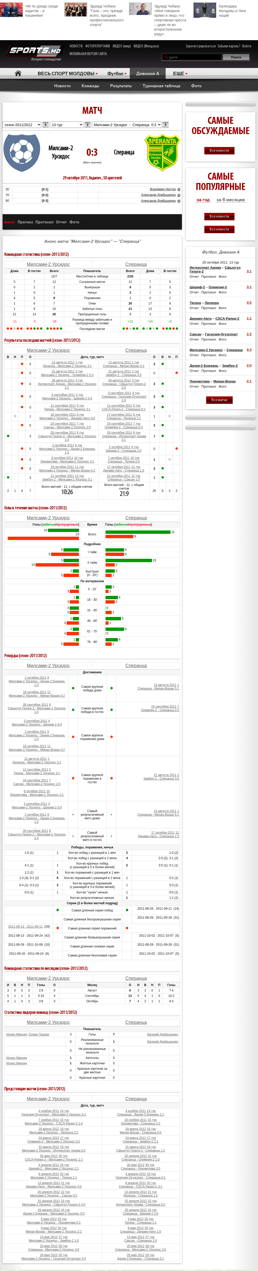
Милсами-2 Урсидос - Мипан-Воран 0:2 (67, 470)
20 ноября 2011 (136, 1120)
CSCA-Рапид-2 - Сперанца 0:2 (124, 409)
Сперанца (124, 152)
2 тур (79, 371)
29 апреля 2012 (49, 1210)
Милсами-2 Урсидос (48, 264)
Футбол (115, 73)
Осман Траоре (38, 1034)
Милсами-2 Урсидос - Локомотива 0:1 (54, 1222)
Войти (246, 46)
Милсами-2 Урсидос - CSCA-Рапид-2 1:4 (54, 1123)
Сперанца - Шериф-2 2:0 (140, 1213)
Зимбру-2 (230, 366)
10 (48, 791)
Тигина (195, 303)
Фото (196, 85)
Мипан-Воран (224, 381)
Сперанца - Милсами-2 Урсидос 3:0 (53, 1249)
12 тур (79, 476)
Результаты (121, 85)
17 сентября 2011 (119, 414)
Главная (18, 73)
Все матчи (219, 400)
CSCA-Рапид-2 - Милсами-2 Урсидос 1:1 (54, 1159)
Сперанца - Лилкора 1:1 (124, 418)
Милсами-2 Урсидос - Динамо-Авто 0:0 (67, 418)
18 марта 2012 (135, 1129)
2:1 (249, 381)
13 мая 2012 (49, 1237)
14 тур (64, 1111)
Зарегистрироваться (201, 46)
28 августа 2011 (63, 380)
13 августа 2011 (63, 362)
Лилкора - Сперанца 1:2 (140, 1195)
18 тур (64, 1147)
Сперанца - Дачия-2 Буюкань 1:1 (140, 1114)
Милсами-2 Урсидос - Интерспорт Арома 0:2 (54, 1150)
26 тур (62, 1228)
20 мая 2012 (49, 1246)
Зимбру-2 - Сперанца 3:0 (123, 375)
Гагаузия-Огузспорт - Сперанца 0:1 (141, 1177)
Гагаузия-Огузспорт (221, 334)
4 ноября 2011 (48, 1111)
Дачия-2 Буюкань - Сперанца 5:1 (140, 1258)
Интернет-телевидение (35, 53)
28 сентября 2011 (63, 432)
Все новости (219, 151)
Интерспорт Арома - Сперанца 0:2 (140, 1204)
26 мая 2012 (49, 1255)
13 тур (234, 262)
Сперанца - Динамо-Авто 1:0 (140, 1231)
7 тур (80, 423)
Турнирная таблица (161, 85)
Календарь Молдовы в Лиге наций (220, 10)
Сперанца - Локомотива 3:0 (140, 1168)
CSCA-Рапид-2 (227, 318)
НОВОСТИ (76, 46)
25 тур (62, 1219)
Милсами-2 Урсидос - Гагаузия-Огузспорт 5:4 (53, 1258)
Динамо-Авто (201, 318)
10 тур (78, 458)
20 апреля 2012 (136, 1156)
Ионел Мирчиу (16, 1034)
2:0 (249, 365)
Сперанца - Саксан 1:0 (123, 479)
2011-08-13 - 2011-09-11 (25, 926)
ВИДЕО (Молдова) (146, 46)
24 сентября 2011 (63, 423)
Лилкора (212, 303)
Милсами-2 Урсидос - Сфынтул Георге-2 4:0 (53, 1204)
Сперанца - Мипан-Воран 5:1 (123, 366)
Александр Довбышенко (158, 195)
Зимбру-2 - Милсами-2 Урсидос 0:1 (67, 479)
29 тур (63, 1255)
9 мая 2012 (49, 1228)
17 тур (64, 1138)
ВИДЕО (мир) (122, 46)
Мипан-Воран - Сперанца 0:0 (140, 1132)
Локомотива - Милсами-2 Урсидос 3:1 (67, 461)
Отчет (61, 221)
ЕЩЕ (178, 73)
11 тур (79, 467)
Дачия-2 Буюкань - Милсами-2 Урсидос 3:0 (53, 1213)
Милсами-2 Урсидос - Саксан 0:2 (53, 1195)
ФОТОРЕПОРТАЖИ (97, 46)
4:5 (249, 302)
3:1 (249, 271)
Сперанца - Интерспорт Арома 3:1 (124, 438)
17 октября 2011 (119, 467)
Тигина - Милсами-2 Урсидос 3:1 (67, 409)
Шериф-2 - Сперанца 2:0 (124, 450)
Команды (90, 85)
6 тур (80, 414)
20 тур (64, 1174)
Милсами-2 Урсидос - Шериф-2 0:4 (67, 398)
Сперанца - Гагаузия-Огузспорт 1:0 (124, 398)
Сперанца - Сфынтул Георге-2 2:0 (124, 385)
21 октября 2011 (62, 476)
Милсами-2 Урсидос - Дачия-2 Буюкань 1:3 (67, 450)
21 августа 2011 (63, 371)
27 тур (63, 1237)
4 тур (79, 395)
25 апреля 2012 (49, 1201)
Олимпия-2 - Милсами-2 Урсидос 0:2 (53, 1141)
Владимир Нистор (163, 189)
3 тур (79, 380)
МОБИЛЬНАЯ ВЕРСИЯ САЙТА (88, 54)
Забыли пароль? (228, 46)
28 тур (63, 1246)
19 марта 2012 (48, 1129)
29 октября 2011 (215, 262)
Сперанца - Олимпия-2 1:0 (141, 1159)
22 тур (152, 1156)
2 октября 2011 (63, 445)
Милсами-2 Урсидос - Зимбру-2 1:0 (54, 1240)
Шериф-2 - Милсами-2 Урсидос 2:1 (54, 1168)
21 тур (65, 1183)
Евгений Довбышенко (162, 1034)
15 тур (64, 1120)
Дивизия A (147, 73)
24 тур (65, 1210)
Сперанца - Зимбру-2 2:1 (140, 1141)
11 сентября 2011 (63, 405)
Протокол (44, 221)
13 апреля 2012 (49, 1183)
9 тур (78, 445)
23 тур (65, 1201)
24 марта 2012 (48, 1138)
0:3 (249, 350)
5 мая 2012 (49, 1219)
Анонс (9, 221)
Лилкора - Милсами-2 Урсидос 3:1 (67, 366)
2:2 (249, 334)
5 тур (80, 405)
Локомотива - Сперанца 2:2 (140, 1123)
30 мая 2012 (49, 1156)
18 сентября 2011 (63, 414)
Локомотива (200, 381)
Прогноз (25, 221)
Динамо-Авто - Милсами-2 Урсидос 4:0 (54, 1186)
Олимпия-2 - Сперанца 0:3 (124, 427)
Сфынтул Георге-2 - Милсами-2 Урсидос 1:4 (67, 438)
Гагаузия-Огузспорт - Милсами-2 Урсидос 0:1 (53, 1114)
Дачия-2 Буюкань (204, 366)
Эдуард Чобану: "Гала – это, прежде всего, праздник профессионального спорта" (94, 15)
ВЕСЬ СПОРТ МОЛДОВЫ (66, 73)
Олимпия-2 (218, 287)
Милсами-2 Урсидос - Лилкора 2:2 (53, 1132)
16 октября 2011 (62, 467)
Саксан (195, 334)
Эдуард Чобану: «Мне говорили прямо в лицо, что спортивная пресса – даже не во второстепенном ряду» (157, 19)
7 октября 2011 (119, 458)
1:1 (249, 318)
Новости (62, 85)
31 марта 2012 (48, 1147)
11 (49, 692)
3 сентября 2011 (63, 395)
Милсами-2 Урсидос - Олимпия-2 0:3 (67, 375)
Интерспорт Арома (205, 267)
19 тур (64, 1165)
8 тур (80, 432)
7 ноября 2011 (48, 1120)
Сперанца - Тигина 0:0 (124, 461)
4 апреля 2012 (48, 1165)
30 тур (63, 1156)
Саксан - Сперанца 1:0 (140, 1240)
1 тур (79, 362)
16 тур (64, 1129)
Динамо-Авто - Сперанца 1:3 (123, 470)
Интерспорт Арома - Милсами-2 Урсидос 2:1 (67, 385)
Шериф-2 (197, 287)
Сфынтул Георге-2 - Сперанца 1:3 (140, 1150)
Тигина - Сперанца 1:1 (141, 1222)
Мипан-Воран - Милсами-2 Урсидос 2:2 (54, 1231)
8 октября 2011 (62, 458)
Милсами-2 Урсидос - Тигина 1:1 (53, 1177)
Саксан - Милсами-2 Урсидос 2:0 (67, 427)
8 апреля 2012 (48, 1174)
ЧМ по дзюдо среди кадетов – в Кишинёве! (29, 10)
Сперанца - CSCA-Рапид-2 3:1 (141, 1186)
